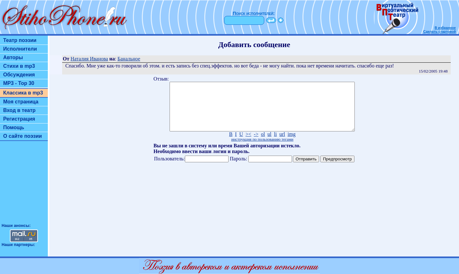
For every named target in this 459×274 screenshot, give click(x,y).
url (282, 143)
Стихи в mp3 (19, 66)
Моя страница (21, 101)
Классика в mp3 (23, 92)
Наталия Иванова (89, 58)
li (275, 143)
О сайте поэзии (22, 136)
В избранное (445, 28)
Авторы (13, 57)
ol (263, 143)
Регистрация (19, 119)
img (291, 143)
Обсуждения (19, 74)
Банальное (129, 58)
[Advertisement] (24, 185)
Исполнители (20, 49)
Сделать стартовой (439, 31)
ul (269, 143)
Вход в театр (19, 110)
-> (256, 143)
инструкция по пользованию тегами (262, 149)
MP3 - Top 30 (18, 83)
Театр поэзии (19, 40)
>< (248, 143)
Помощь (13, 127)
